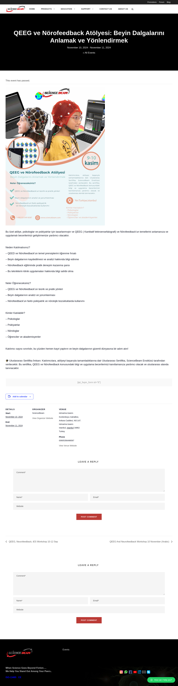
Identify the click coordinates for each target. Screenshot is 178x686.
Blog (169, 2)
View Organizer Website (42, 418)
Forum (162, 2)
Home (32, 9)
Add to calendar (20, 396)
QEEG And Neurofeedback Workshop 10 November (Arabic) (140, 541)
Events (66, 649)
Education (66, 9)
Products (46, 9)
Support (85, 9)
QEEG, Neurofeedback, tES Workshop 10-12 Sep (33, 541)
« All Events (89, 52)
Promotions (153, 2)
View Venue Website (68, 446)
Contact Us (106, 9)
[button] (161, 680)
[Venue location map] (100, 422)
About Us (123, 9)
